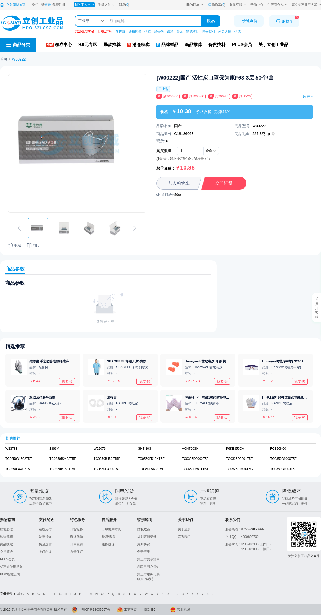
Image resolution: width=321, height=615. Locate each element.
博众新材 (208, 31)
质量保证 (76, 552)
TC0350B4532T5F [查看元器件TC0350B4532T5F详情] (107, 459)
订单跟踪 (76, 544)
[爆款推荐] (112, 45)
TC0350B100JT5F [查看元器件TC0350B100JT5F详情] (283, 469)
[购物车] (284, 21)
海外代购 (76, 537)
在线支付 (45, 529)
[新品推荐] (193, 45)
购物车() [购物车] (216, 4)
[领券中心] (59, 45)
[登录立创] (48, 5)
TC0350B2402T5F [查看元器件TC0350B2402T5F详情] (62, 459)
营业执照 (183, 610)
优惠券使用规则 (11, 567)
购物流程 (6, 537)
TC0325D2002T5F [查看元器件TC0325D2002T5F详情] (195, 459)
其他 (20, 594)
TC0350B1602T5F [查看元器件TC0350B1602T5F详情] (18, 459)
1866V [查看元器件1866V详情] (54, 449)
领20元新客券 (84, 31)
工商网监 (130, 610)
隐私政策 (143, 529)
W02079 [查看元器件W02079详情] (100, 449)
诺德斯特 (192, 31)
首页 (3, 59)
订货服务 (76, 529)
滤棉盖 (112, 397)
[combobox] (211, 151)
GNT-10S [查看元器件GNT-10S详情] (144, 449)
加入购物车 (179, 183)
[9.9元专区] (87, 45)
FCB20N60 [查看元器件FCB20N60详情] (278, 449)
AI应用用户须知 (148, 567)
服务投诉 (108, 544)
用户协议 (143, 544)
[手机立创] (106, 4)
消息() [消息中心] (124, 5)
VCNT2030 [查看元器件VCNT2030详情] (190, 449)
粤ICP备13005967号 (95, 610)
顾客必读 (6, 529)
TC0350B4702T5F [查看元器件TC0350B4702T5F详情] (18, 469)
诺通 (170, 31)
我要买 (66, 381)
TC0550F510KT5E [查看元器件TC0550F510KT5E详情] (151, 459)
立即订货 (223, 183)
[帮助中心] (256, 4)
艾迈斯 (120, 31)
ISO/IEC (150, 610)
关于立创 (184, 529)
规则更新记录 (146, 537)
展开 (308, 97)
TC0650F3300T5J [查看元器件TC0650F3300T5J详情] (107, 469)
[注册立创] (58, 5)
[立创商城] (12, 4)
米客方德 (224, 31)
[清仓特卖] (138, 45)
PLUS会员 (7, 559)
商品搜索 (6, 544)
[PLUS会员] (242, 45)
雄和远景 (134, 31)
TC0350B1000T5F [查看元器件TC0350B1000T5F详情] (283, 459)
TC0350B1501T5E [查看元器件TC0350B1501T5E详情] (62, 469)
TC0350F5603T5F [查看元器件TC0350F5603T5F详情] (151, 469)
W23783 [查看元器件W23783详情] (11, 449)
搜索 (211, 20)
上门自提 (45, 552)
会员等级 (6, 552)
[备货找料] (217, 45)
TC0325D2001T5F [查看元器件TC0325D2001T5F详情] (239, 459)
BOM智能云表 (10, 574)
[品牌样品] (167, 45)
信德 (237, 31)
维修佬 (159, 31)
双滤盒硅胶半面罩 (42, 397)
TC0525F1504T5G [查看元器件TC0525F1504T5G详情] (239, 469)
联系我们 (184, 537)
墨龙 (180, 31)
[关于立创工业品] (273, 45)
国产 (178, 126)
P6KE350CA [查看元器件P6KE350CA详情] (235, 449)
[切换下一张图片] (134, 228)
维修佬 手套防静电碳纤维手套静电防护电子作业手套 (66, 361)
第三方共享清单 (148, 559)
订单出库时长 (111, 529)
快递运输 (45, 544)
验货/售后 (108, 537)
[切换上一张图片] (19, 228)
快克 (147, 31)
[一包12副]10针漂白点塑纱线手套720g (289, 397)
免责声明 (143, 552)
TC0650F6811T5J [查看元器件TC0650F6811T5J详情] (195, 469)
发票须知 (45, 537)
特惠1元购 (105, 31)
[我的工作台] (84, 4)
